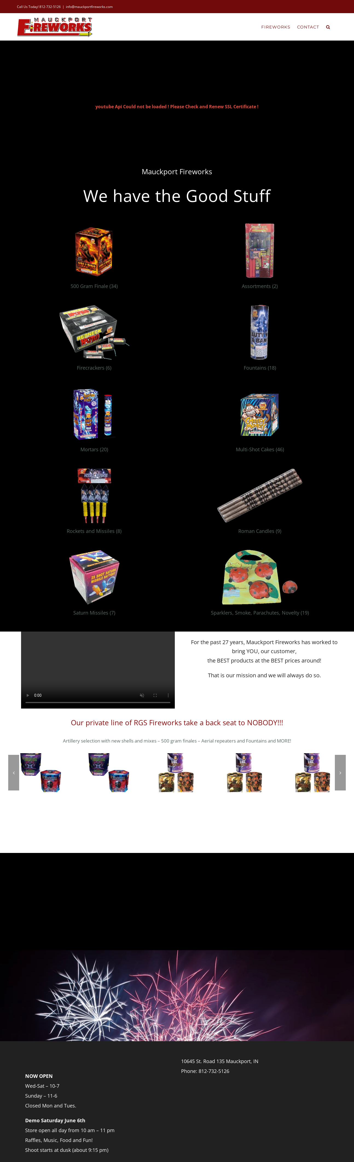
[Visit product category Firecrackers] (94, 340)
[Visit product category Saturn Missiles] (94, 585)
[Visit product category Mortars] (94, 422)
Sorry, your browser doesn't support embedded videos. (98, 670)
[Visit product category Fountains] (259, 340)
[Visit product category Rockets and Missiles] (94, 503)
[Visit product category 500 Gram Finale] (94, 258)
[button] (328, 26)
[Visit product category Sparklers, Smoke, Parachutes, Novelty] (259, 585)
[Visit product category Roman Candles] (259, 503)
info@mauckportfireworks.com (89, 6)
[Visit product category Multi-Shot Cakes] (259, 422)
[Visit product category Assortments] (259, 258)
